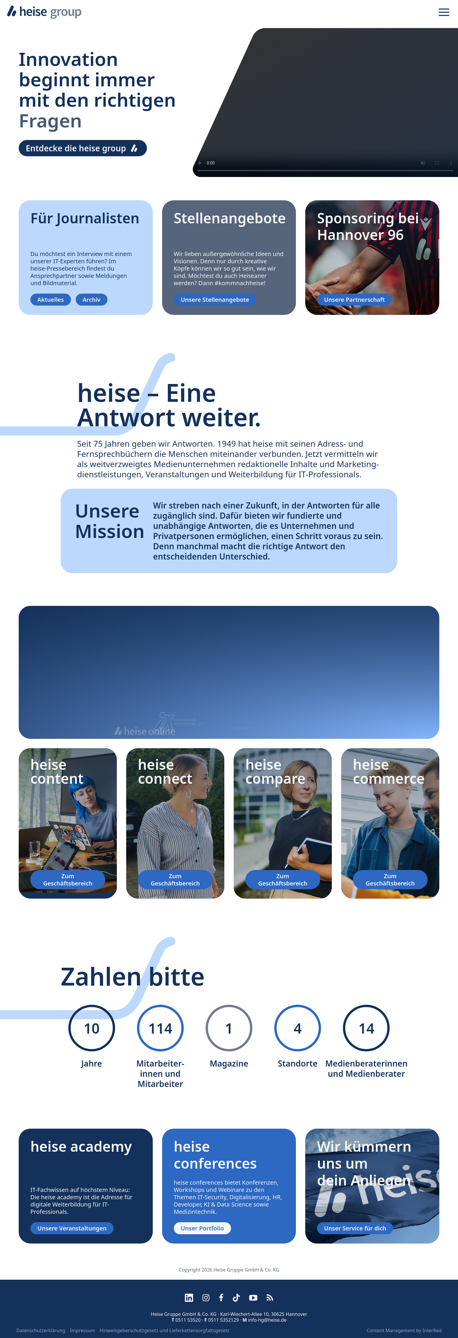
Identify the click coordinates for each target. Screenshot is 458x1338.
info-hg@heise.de (267, 1320)
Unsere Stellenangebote (215, 300)
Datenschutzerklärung (40, 1330)
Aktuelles (50, 300)
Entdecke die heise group (83, 148)
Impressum (82, 1330)
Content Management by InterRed (404, 1330)
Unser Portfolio (202, 1228)
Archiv (91, 300)
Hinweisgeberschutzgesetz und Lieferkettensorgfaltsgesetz (164, 1330)
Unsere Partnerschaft (354, 300)
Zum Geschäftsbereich (68, 879)
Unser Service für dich (355, 1228)
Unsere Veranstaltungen (72, 1228)
